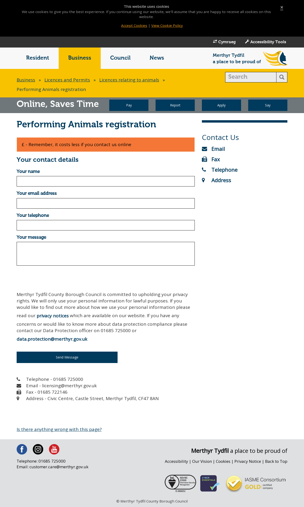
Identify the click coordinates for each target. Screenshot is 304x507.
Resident (37, 58)
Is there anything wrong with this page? (59, 430)
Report (175, 105)
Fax (211, 159)
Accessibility (175, 462)
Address (216, 180)
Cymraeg (224, 42)
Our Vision (201, 462)
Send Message (67, 357)
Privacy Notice (247, 462)
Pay (129, 105)
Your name (28, 172)
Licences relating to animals (130, 80)
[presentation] (53, 279)
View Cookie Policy (167, 25)
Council (120, 58)
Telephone (220, 169)
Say (268, 105)
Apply (221, 105)
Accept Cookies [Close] (134, 25)
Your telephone (33, 216)
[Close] (281, 7)
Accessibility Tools (265, 42)
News (157, 58)
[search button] (281, 77)
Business (79, 58)
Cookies (222, 462)
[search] (251, 77)
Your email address (37, 194)
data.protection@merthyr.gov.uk (52, 339)
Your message (31, 238)
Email (213, 149)
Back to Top (276, 462)
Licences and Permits (67, 80)
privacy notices (53, 316)
